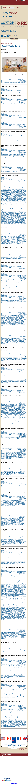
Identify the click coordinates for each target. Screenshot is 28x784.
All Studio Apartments (4, 770)
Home (2, 774)
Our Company (3, 755)
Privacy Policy (3, 758)
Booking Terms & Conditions (6, 764)
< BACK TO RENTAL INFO (6, 43)
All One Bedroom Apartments (6, 771)
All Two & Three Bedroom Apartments (7, 772)
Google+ (2, 759)
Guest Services (3, 762)
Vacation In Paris (14, 783)
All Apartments (3, 768)
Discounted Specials (4, 773)
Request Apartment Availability (6, 765)
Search (17, 8)
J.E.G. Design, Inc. (24, 749)
